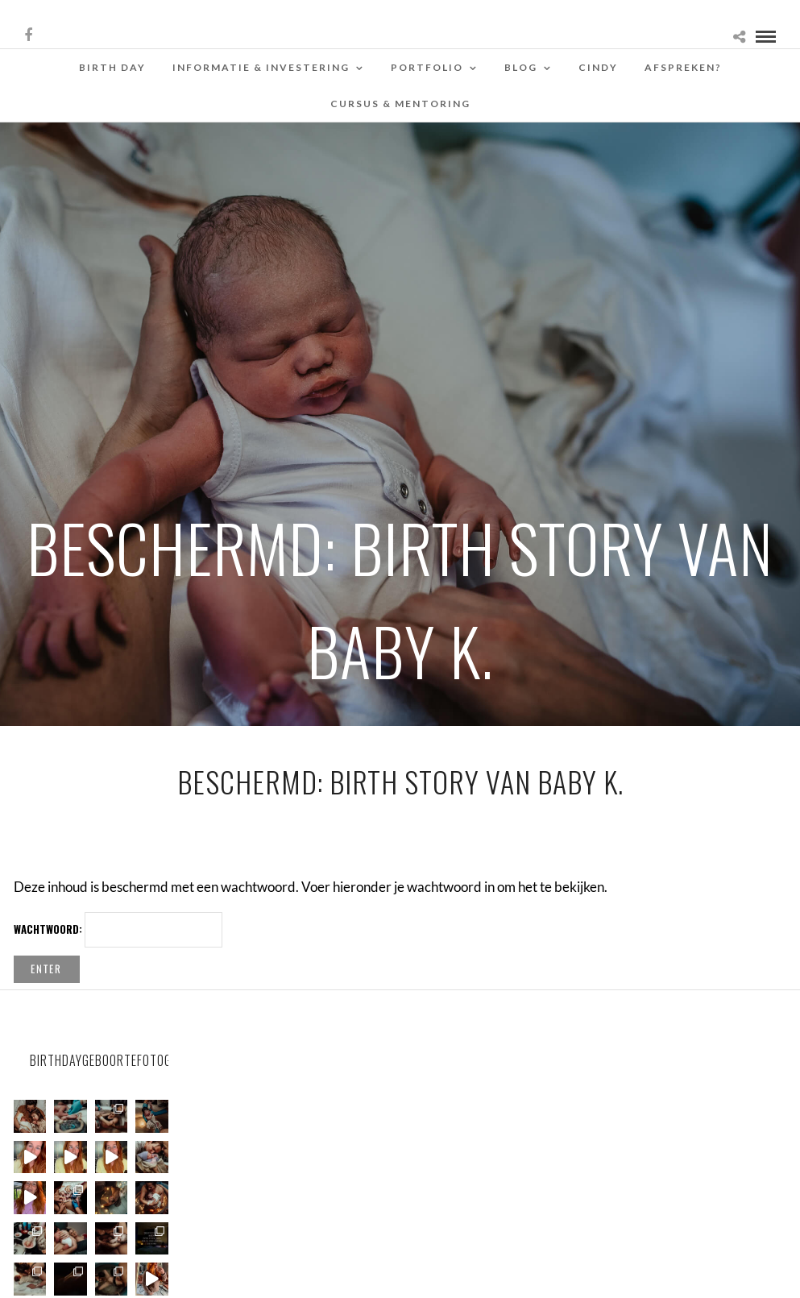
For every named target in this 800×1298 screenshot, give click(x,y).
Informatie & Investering (261, 67)
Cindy (598, 67)
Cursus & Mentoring (400, 103)
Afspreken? (683, 67)
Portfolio (427, 67)
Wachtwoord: (118, 930)
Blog (520, 67)
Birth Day (112, 67)
